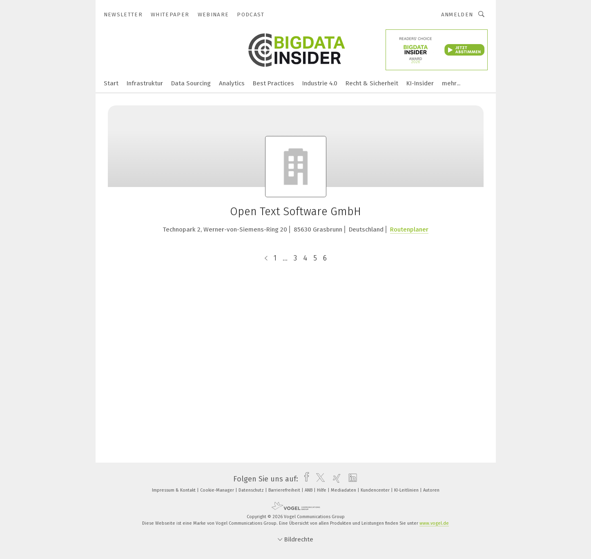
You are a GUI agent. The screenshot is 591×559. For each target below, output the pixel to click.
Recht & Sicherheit (372, 83)
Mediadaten (344, 490)
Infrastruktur (145, 83)
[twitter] (318, 478)
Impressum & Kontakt (174, 490)
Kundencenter (376, 490)
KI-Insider (420, 83)
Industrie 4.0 (319, 83)
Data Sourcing (191, 83)
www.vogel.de (434, 523)
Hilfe (322, 490)
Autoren (431, 490)
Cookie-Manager (217, 490)
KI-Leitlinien (407, 490)
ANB (309, 490)
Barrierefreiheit (284, 490)
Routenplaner (409, 229)
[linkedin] (350, 478)
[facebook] (304, 478)
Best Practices (273, 83)
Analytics (232, 83)
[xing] (334, 478)
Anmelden (457, 14)
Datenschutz (252, 490)
